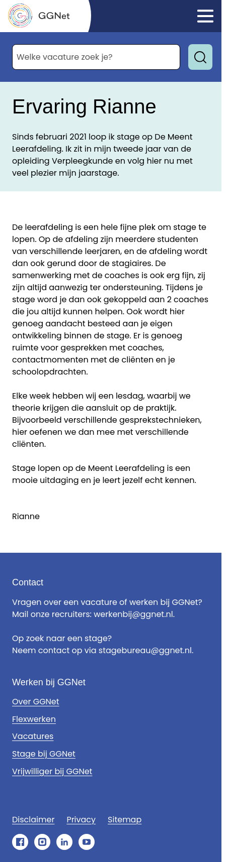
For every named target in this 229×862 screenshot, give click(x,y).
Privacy (81, 819)
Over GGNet (35, 701)
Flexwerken (34, 719)
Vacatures (32, 736)
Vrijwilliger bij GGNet (52, 771)
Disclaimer (33, 819)
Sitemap (124, 819)
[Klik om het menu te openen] (205, 16)
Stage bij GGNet (43, 754)
